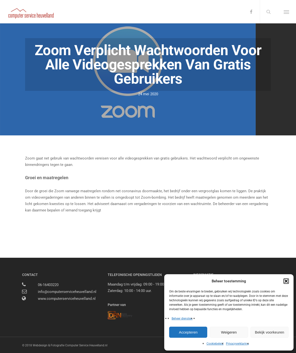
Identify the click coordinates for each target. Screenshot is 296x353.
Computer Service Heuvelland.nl (86, 345)
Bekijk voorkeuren (269, 332)
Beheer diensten (182, 318)
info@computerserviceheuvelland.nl (67, 291)
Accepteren (188, 332)
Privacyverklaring (237, 343)
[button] (286, 281)
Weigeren (229, 332)
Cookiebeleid (215, 343)
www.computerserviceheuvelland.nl (67, 298)
